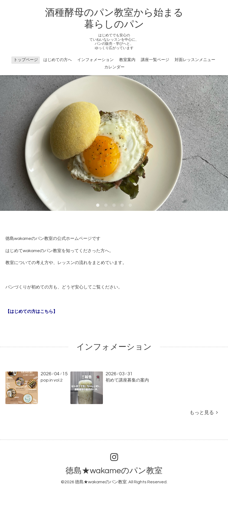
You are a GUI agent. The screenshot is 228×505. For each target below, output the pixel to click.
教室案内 (127, 60)
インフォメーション (95, 60)
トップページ (26, 60)
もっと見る (204, 412)
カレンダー (114, 67)
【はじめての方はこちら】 (31, 311)
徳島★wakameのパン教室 (114, 470)
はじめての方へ (57, 60)
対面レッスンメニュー (195, 60)
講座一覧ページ (155, 60)
